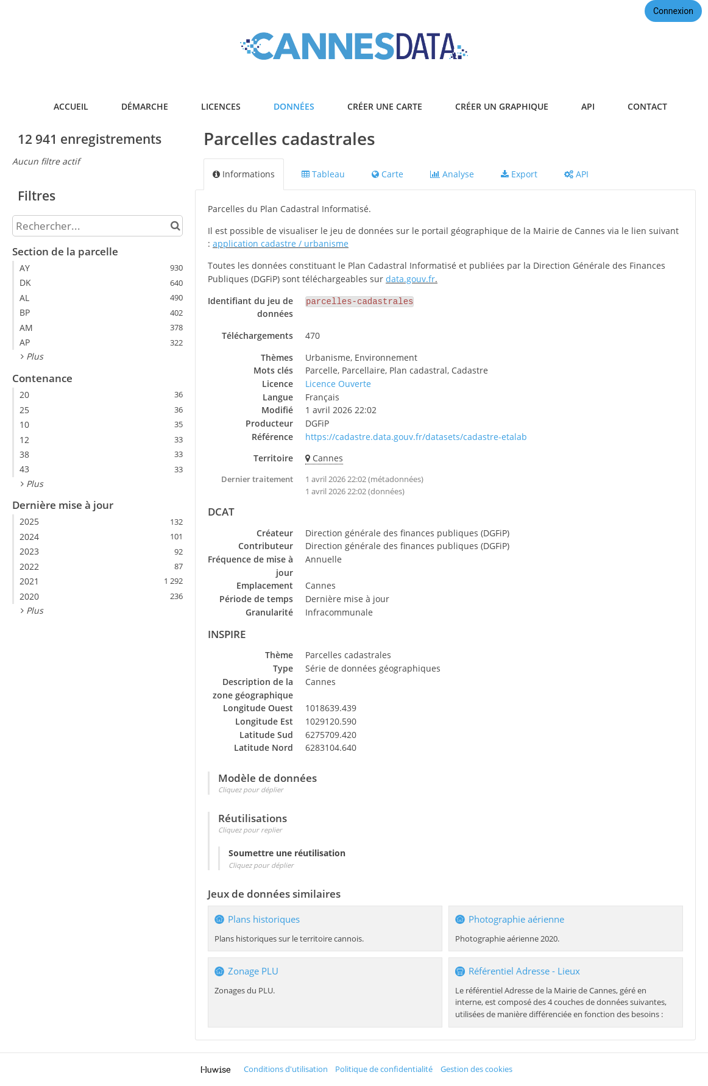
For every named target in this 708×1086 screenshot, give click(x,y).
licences (221, 106)
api (588, 106)
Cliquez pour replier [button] (250, 829)
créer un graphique (501, 106)
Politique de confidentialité (384, 1069)
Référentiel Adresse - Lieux (524, 971)
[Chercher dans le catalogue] (175, 225)
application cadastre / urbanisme (281, 243)
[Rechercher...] (97, 225)
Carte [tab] (387, 174)
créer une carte (384, 106)
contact (647, 106)
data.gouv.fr (410, 279)
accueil (71, 106)
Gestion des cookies (476, 1069)
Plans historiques (264, 919)
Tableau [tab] (323, 174)
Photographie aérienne (516, 919)
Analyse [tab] (452, 174)
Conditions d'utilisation (286, 1069)
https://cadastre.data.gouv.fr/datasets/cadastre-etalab (416, 436)
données (294, 106)
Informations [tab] (244, 174)
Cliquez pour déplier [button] (250, 789)
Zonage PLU (253, 971)
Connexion (673, 11)
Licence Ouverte (338, 383)
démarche (144, 106)
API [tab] (576, 174)
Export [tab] (519, 174)
